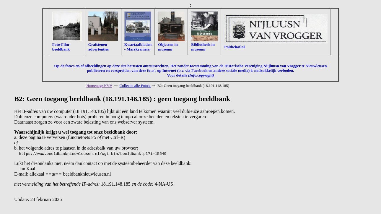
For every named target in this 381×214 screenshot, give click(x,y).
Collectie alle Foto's (135, 85)
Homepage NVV (100, 85)
